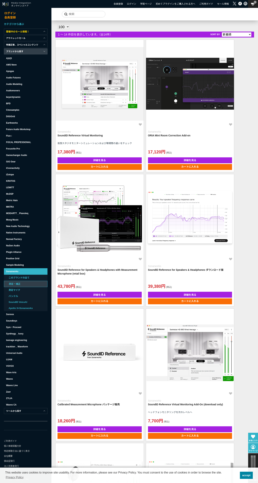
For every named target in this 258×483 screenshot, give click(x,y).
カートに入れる (79, 126)
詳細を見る (79, 119)
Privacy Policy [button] (15, 477)
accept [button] (246, 475)
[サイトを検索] (81, 14)
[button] (236, 475)
